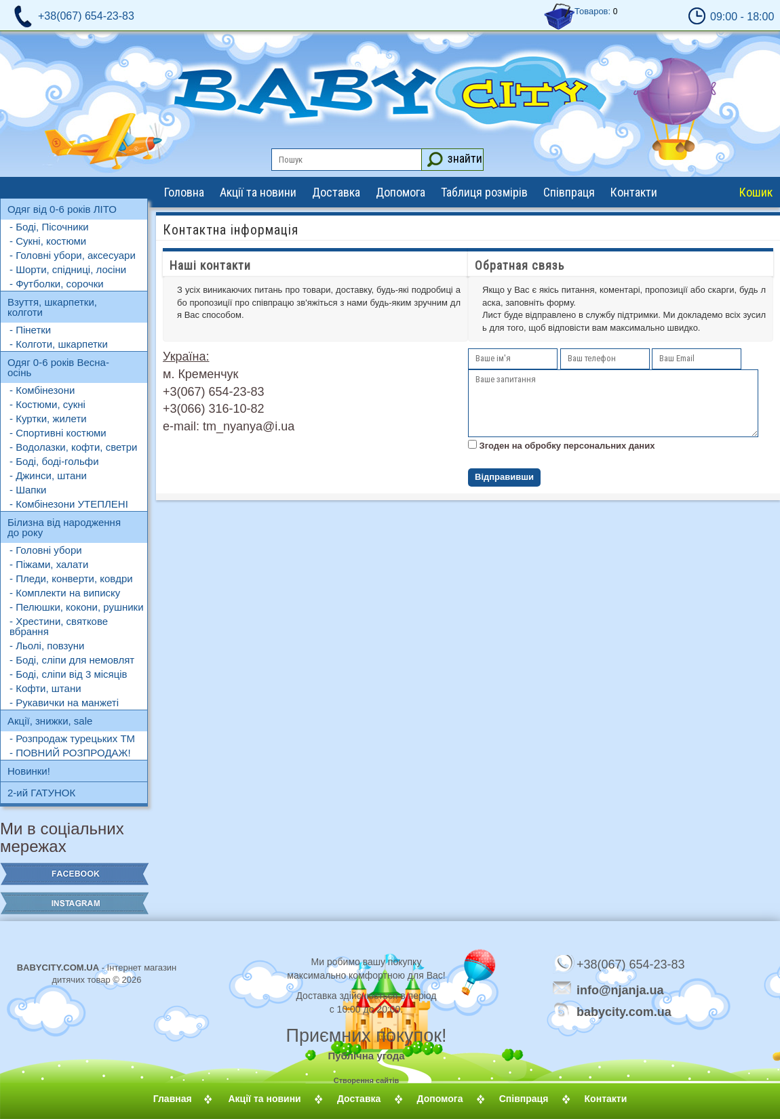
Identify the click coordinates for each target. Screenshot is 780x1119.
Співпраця (569, 192)
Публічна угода (366, 1055)
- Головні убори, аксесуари (72, 255)
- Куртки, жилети (48, 418)
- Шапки (27, 489)
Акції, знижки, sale (49, 721)
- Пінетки (30, 329)
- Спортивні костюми (57, 433)
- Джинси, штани (48, 475)
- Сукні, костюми (47, 241)
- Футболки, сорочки (56, 283)
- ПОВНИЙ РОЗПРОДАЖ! (70, 752)
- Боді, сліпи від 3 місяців (68, 674)
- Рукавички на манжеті (64, 702)
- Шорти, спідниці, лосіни (67, 269)
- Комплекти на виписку (64, 592)
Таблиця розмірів (484, 192)
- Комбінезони (42, 390)
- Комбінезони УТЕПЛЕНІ (68, 504)
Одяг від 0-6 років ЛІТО (62, 209)
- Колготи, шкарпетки (58, 344)
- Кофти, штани (45, 688)
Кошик (756, 192)
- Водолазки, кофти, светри (73, 447)
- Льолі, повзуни (46, 645)
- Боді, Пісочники (49, 226)
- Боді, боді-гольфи (54, 461)
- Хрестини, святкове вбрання (58, 626)
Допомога (400, 192)
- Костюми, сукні (47, 404)
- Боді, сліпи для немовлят (71, 660)
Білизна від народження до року (64, 527)
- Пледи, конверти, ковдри (71, 578)
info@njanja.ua (620, 989)
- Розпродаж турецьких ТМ (72, 738)
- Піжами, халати (48, 564)
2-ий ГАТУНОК (41, 792)
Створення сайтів (366, 1080)
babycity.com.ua (604, 1011)
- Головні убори (45, 550)
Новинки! (28, 771)
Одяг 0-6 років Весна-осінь (58, 367)
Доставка (336, 192)
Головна (184, 192)
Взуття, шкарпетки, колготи (52, 307)
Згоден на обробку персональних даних (566, 446)
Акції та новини (258, 192)
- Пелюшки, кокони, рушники (76, 607)
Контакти (633, 192)
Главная (189, 1098)
